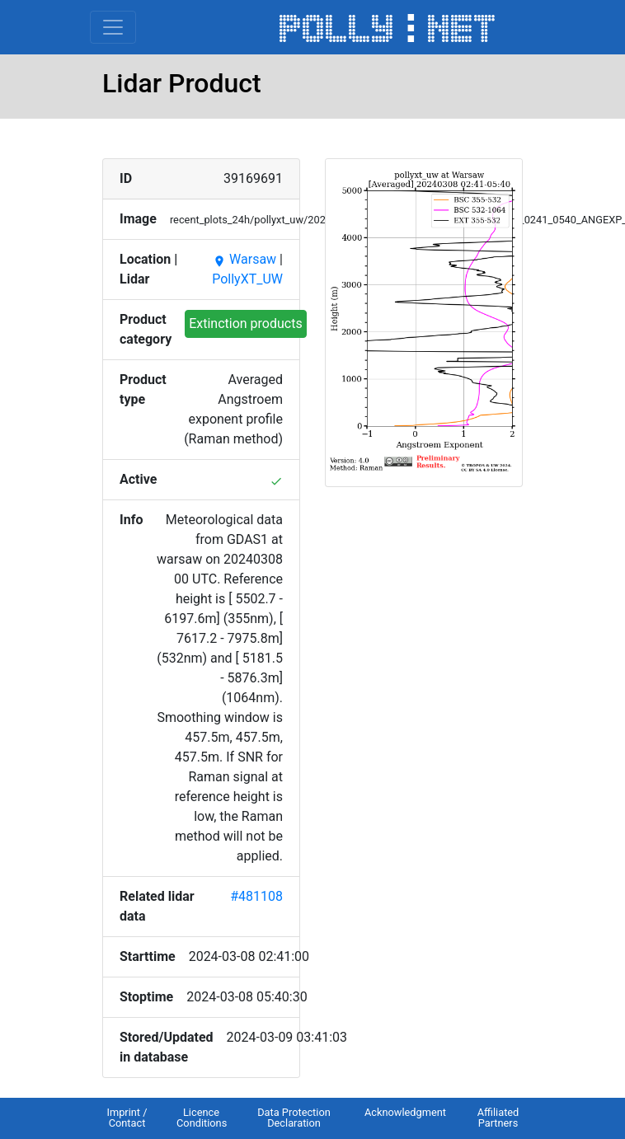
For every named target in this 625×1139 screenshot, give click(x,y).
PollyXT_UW (247, 279)
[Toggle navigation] (113, 27)
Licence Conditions (201, 1117)
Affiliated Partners (498, 1117)
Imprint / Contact (126, 1117)
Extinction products (246, 323)
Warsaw (244, 259)
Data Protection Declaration (294, 1117)
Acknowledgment (405, 1112)
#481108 (256, 896)
